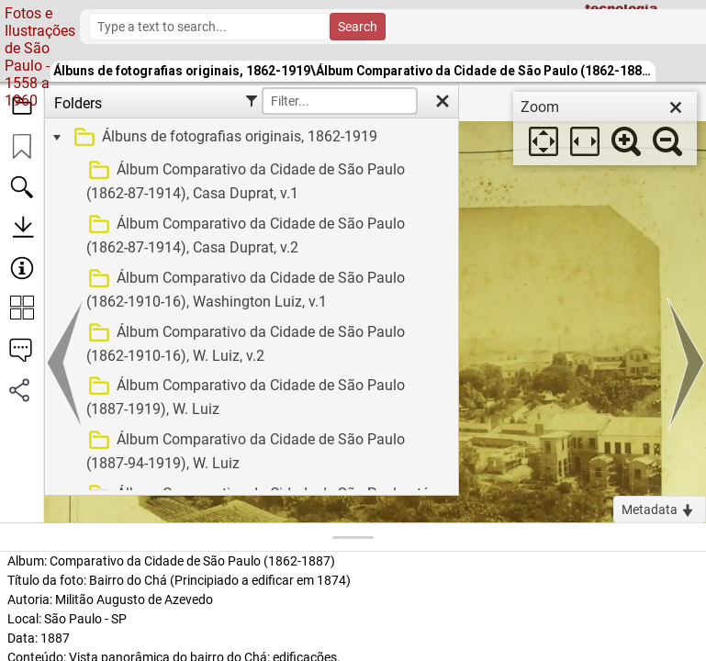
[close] (675, 107)
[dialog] (605, 128)
